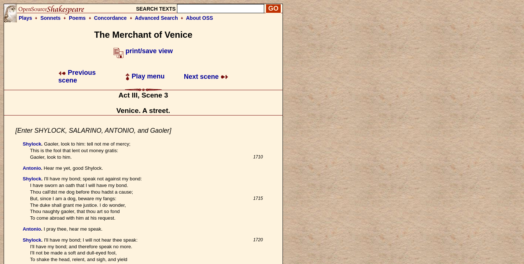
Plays (25, 18)
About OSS (199, 18)
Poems (77, 18)
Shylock (32, 144)
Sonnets (50, 18)
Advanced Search (156, 18)
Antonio (32, 168)
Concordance (110, 18)
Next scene (206, 76)
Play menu (145, 76)
